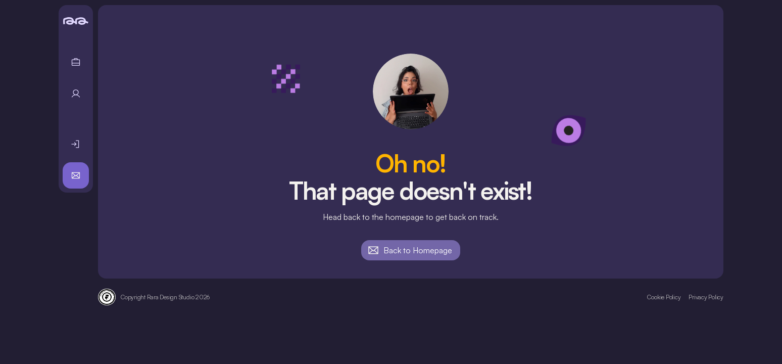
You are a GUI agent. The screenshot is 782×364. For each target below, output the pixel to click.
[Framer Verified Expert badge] (107, 297)
